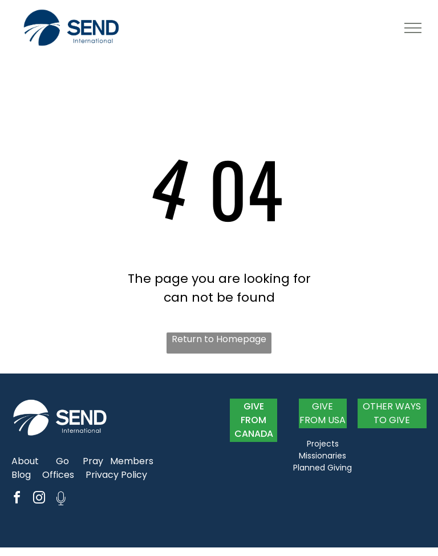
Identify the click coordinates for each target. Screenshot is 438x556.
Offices (58, 474)
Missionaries (322, 455)
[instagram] (39, 499)
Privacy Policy (116, 474)
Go (62, 461)
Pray (93, 461)
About (25, 461)
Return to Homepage (219, 339)
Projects (323, 443)
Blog (21, 474)
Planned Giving (322, 467)
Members (131, 461)
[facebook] (16, 499)
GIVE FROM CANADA (253, 420)
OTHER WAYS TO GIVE (392, 413)
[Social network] (61, 499)
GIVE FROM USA (322, 413)
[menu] (413, 28)
